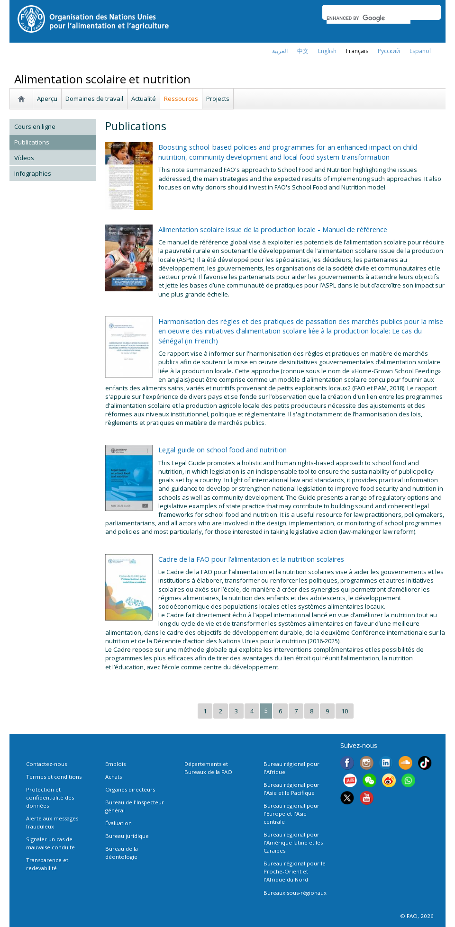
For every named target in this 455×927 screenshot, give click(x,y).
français (357, 51)
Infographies (32, 173)
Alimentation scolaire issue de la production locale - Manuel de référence (272, 229)
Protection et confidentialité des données (50, 797)
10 (344, 711)
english (327, 51)
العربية (280, 51)
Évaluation (118, 823)
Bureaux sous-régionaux (295, 892)
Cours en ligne (34, 126)
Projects (217, 98)
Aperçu (47, 98)
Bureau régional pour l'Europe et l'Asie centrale (291, 813)
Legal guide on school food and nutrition (222, 449)
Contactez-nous (46, 763)
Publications (31, 142)
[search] (368, 18)
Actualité (143, 98)
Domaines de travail (94, 98)
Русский (389, 51)
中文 (303, 51)
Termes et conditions (54, 776)
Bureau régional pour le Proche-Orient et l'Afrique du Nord (295, 871)
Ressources (181, 98)
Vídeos (24, 157)
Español (420, 51)
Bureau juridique (127, 835)
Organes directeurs (130, 789)
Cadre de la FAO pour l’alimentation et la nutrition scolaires (251, 559)
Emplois (115, 763)
